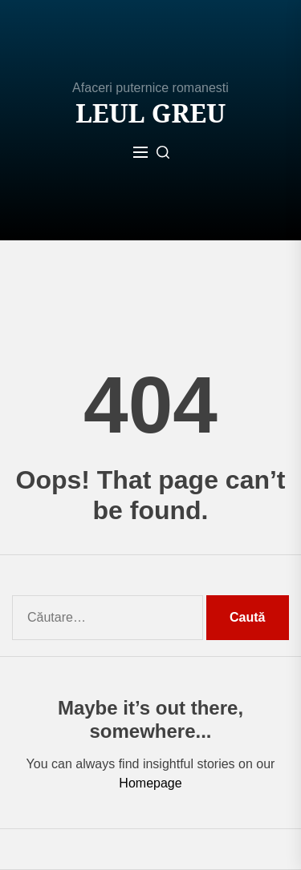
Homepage (150, 783)
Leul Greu (150, 113)
